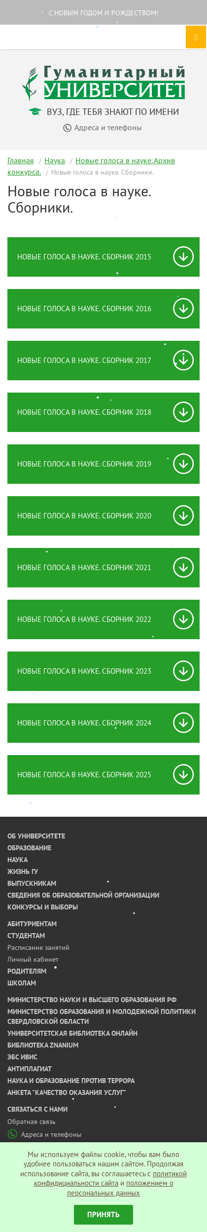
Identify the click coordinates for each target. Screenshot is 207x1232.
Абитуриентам (32, 923)
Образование (29, 847)
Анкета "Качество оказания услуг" (66, 1092)
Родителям (26, 971)
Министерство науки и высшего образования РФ (91, 999)
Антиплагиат (29, 1068)
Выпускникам (31, 883)
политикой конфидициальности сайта (110, 1178)
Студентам (26, 935)
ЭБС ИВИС (22, 1056)
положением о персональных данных (120, 1187)
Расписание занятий (38, 947)
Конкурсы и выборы (42, 907)
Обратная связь (31, 1121)
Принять (103, 1214)
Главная (20, 160)
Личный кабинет (33, 959)
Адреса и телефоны (44, 1134)
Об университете (36, 836)
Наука (54, 160)
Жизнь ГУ (22, 871)
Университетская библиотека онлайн (72, 1033)
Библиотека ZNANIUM (42, 1045)
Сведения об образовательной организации (83, 895)
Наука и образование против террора (71, 1080)
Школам (21, 982)
